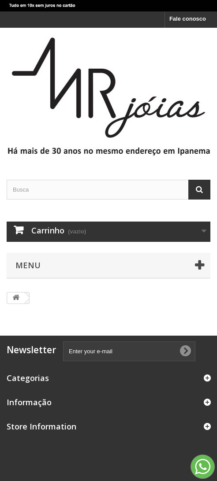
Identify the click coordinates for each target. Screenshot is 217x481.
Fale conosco (187, 18)
